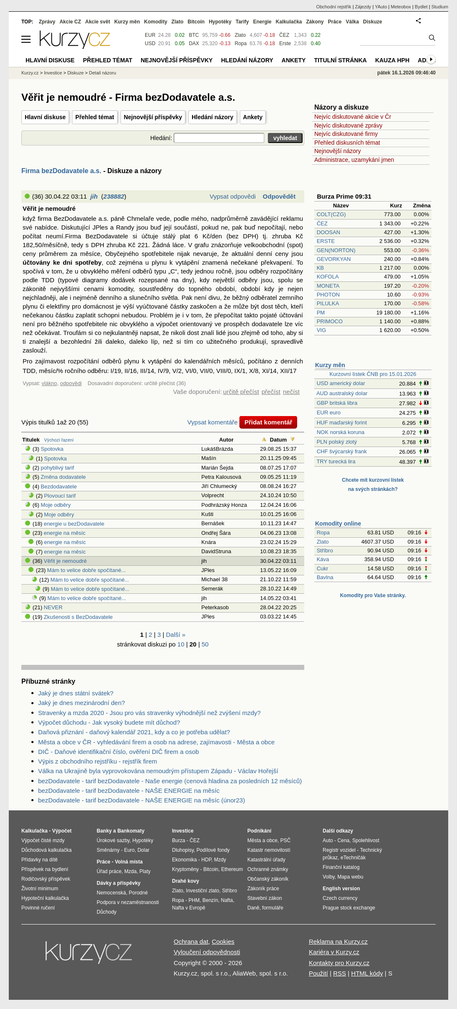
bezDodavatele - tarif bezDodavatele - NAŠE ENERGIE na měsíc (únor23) (141, 800)
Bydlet (421, 6)
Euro (129, 850)
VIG (321, 330)
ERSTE (326, 241)
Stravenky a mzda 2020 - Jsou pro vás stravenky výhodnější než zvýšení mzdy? (149, 712)
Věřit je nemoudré (65, 561)
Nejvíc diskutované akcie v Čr (352, 116)
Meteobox (401, 6)
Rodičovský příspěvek (45, 879)
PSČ (285, 840)
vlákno (49, 383)
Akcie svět (97, 22)
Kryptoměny (185, 869)
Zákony (314, 22)
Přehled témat (94, 117)
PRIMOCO (330, 321)
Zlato (323, 542)
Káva (323, 559)
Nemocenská (111, 893)
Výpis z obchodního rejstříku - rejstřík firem (97, 761)
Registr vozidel (339, 850)
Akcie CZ (70, 22)
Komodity (155, 22)
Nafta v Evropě (188, 908)
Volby (328, 877)
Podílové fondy (212, 850)
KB (320, 268)
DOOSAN (328, 232)
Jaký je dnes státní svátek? (75, 693)
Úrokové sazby (113, 840)
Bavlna (325, 577)
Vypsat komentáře (212, 422)
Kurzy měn (330, 365)
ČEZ (322, 223)
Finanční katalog (341, 867)
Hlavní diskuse (45, 117)
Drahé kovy (185, 881)
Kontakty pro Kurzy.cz (339, 962)
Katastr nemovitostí (268, 850)
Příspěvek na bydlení (44, 869)
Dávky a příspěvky (119, 883)
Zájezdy (363, 6)
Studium (439, 6)
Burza (178, 840)
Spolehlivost (366, 840)
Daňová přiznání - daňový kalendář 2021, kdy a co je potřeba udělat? (134, 732)
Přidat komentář (268, 422)
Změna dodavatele (63, 477)
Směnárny (108, 850)
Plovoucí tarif (59, 496)
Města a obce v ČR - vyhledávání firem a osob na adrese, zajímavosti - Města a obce (156, 742)
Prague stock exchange (349, 908)
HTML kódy (367, 973)
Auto (328, 840)
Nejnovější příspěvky (153, 117)
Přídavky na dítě (39, 860)
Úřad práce (109, 871)
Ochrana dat (191, 941)
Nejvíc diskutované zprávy (348, 125)
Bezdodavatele (59, 486)
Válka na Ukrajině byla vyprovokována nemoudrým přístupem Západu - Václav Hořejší (158, 770)
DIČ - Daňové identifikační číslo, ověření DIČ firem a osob (118, 751)
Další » (176, 634)
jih (94, 196)
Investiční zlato (202, 891)
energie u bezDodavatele (74, 524)
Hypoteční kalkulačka (45, 898)
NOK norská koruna (341, 432)
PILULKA (328, 303)
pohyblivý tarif (57, 468)
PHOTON (328, 294)
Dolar (143, 850)
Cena (343, 840)
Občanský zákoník (267, 879)
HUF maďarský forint (342, 422)
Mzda (130, 871)
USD (150, 43)
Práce (335, 22)
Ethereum (232, 869)
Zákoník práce (263, 888)
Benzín (210, 900)
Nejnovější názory (337, 151)
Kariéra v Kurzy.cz (334, 951)
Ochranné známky (267, 869)
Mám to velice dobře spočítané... (86, 570)
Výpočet (62, 831)
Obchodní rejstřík (334, 6)
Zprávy (47, 22)
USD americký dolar (341, 383)
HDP (206, 860)
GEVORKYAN (334, 259)
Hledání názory (213, 117)
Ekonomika (184, 860)
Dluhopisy (183, 850)
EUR (150, 35)
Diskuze (372, 22)
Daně (253, 908)
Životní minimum (39, 888)
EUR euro (329, 412)
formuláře (272, 908)
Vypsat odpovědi (233, 196)
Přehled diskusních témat (347, 142)
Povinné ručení (38, 908)
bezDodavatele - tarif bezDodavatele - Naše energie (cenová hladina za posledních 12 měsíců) (170, 780)
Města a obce (262, 840)
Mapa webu (350, 877)
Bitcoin (196, 22)
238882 (113, 196)
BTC (194, 35)
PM (321, 312)
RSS (339, 973)
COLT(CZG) (331, 214)
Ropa (323, 532)
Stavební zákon (264, 898)
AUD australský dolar (341, 393)
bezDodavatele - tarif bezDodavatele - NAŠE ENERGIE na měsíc (129, 790)
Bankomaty (130, 831)
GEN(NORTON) (336, 250)
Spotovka (52, 449)
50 (205, 644)
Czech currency (340, 898)
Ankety (253, 117)
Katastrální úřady (266, 860)
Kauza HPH (392, 60)
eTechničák (353, 858)
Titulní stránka (340, 60)
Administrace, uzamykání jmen (354, 159)
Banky (104, 831)
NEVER (53, 607)
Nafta (227, 900)
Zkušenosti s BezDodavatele (78, 617)
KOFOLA (328, 276)
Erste (285, 43)
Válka (352, 22)
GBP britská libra (337, 403)
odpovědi (71, 383)
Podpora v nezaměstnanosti (128, 902)
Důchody (106, 912)
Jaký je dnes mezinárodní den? (81, 702)
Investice (53, 72)
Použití (318, 973)
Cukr (322, 568)
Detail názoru (102, 72)
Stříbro (325, 550)
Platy (145, 871)
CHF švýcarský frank (342, 451)
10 (181, 644)
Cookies (223, 941)
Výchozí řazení (59, 439)
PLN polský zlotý (337, 442)
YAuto (381, 6)
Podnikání (259, 831)
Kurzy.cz (30, 72)
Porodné (138, 893)
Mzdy (220, 860)
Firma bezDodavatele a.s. (61, 170)
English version (341, 888)
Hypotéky (220, 22)
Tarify (242, 22)
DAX (194, 43)
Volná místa (128, 862)
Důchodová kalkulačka (46, 850)
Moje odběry (56, 505)
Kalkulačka (289, 22)
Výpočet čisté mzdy (42, 840)
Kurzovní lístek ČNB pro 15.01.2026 (372, 374)
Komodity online (338, 523)
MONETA (328, 286)
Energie (262, 22)
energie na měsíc (65, 533)
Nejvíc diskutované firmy (346, 133)
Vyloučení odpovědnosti (207, 951)
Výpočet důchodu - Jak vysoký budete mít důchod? (109, 722)
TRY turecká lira (335, 461)
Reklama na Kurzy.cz (338, 941)
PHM (194, 900)
